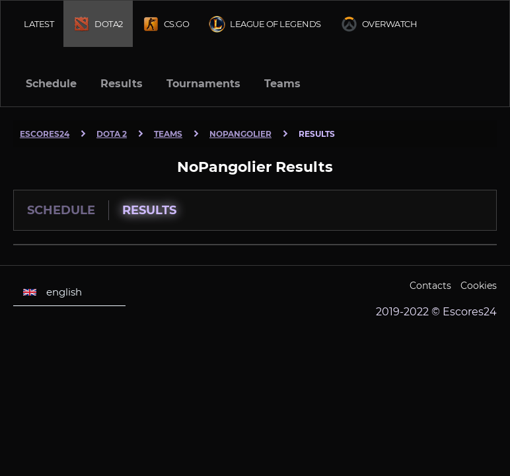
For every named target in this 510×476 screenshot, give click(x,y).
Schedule (51, 83)
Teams (282, 83)
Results (121, 83)
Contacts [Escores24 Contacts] (430, 286)
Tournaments (203, 83)
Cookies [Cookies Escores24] (478, 286)
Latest (39, 24)
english (52, 292)
